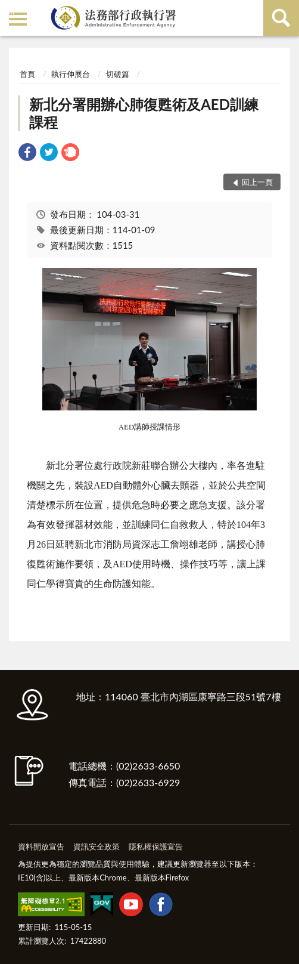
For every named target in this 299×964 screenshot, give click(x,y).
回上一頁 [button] (257, 182)
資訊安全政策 (96, 846)
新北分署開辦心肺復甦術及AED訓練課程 (143, 113)
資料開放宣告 (41, 846)
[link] (27, 153)
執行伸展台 (70, 74)
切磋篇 (117, 74)
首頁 (27, 74)
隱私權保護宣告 (156, 846)
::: (11, 10)
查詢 (281, 18)
